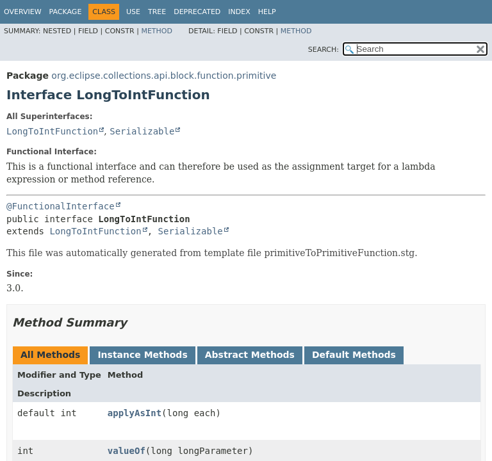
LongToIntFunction (52, 131)
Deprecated (197, 12)
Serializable (142, 131)
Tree (157, 12)
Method (156, 31)
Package (65, 12)
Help (267, 12)
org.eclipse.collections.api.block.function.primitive (163, 75)
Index (239, 12)
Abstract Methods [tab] (250, 355)
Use (133, 12)
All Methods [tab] (50, 355)
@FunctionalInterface (60, 206)
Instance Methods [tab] (142, 355)
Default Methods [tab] (354, 355)
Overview (23, 12)
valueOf (126, 451)
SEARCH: (323, 49)
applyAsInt (134, 413)
